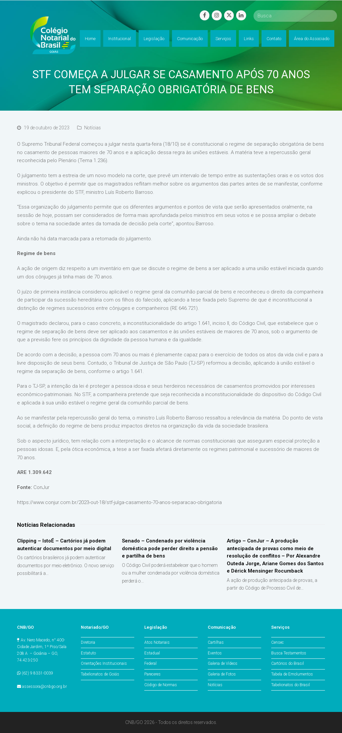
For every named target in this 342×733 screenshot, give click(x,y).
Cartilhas (216, 642)
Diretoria (88, 642)
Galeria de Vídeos (222, 663)
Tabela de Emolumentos (292, 674)
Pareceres (152, 674)
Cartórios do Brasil (287, 663)
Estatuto (88, 653)
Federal (150, 663)
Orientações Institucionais (104, 663)
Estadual (152, 653)
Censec (277, 642)
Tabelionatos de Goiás (100, 674)
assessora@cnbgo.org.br (44, 686)
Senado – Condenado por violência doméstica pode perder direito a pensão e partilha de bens (170, 548)
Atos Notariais (157, 642)
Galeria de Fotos (222, 674)
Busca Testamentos (288, 653)
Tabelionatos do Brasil (290, 685)
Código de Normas (160, 685)
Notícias (92, 127)
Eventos (215, 653)
